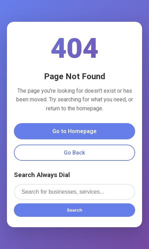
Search (74, 210)
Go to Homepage (74, 131)
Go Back (74, 152)
